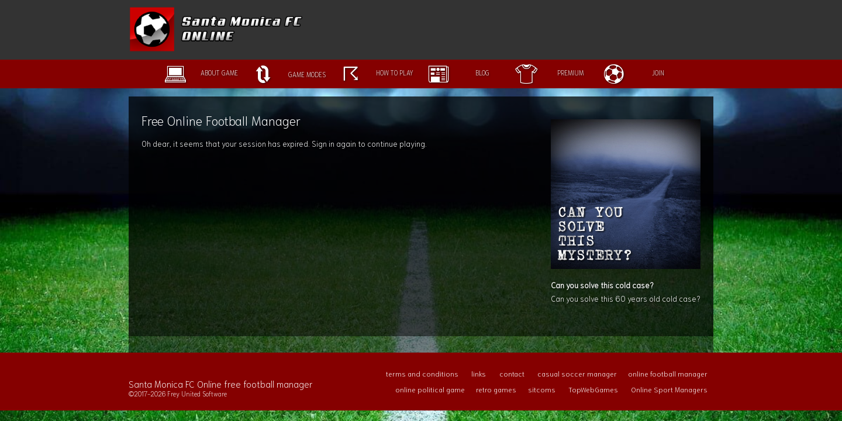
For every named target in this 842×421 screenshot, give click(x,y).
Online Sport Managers (669, 389)
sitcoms (541, 389)
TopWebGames (593, 389)
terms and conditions (422, 373)
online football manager (668, 373)
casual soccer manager (577, 373)
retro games (496, 389)
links (478, 373)
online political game (430, 389)
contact (511, 373)
